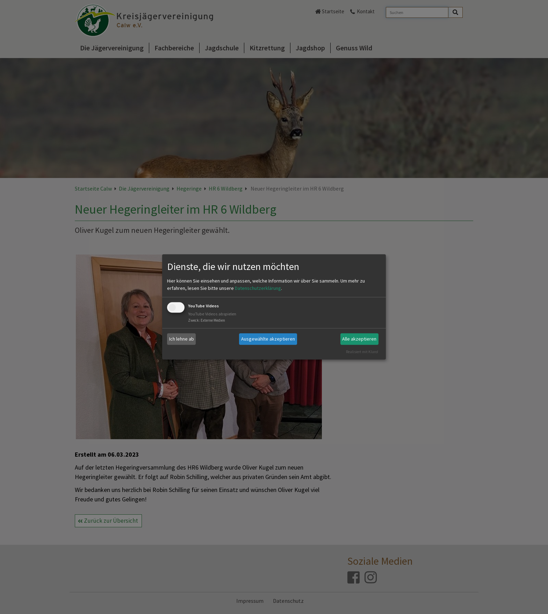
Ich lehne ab (181, 339)
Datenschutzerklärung (258, 288)
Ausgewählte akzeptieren (268, 339)
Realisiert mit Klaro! (362, 351)
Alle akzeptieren (359, 339)
